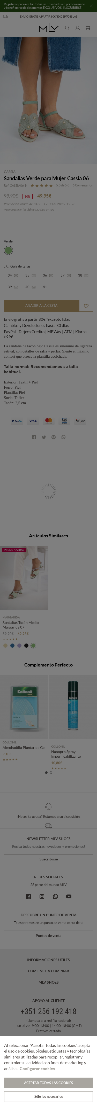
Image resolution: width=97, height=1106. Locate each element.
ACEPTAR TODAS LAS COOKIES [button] (48, 1083)
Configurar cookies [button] (37, 1068)
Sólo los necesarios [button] (48, 1097)
